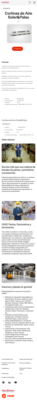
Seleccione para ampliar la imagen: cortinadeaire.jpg (19, 33)
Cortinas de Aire (6, 8)
